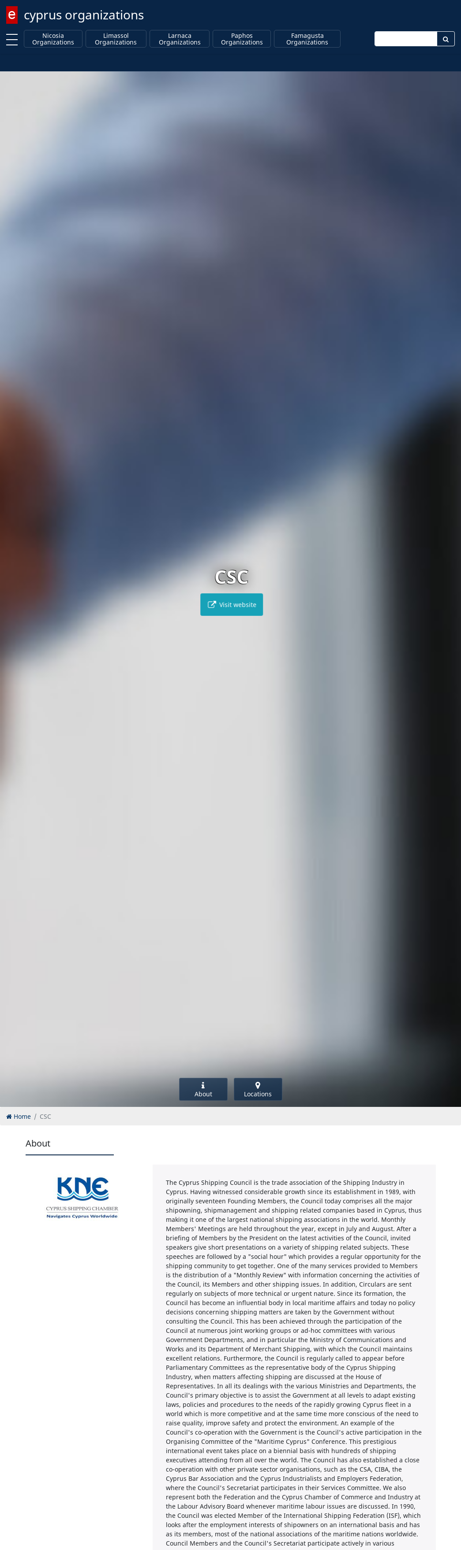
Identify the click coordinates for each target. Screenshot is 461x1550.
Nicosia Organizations (53, 39)
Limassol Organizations (116, 39)
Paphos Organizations (242, 39)
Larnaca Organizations (180, 39)
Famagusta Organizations (307, 39)
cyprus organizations (84, 14)
